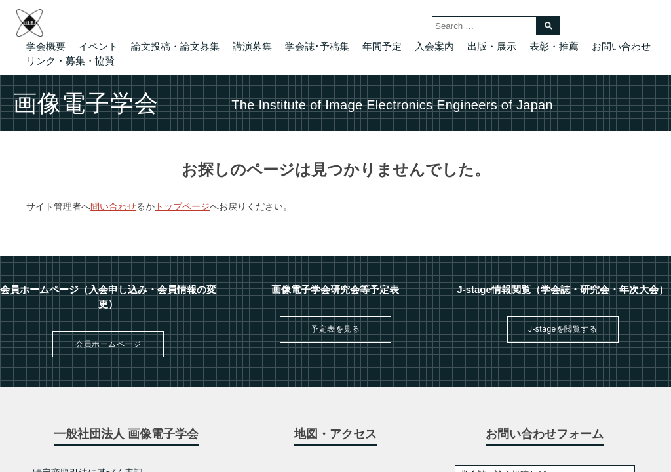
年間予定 (382, 46)
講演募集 (252, 46)
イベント (98, 46)
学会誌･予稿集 (317, 46)
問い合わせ (113, 206)
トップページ (182, 206)
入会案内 (434, 46)
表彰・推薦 (554, 46)
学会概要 (46, 46)
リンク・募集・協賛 (70, 60)
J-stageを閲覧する (562, 329)
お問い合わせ (621, 46)
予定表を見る (335, 329)
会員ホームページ (108, 344)
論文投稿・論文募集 (175, 46)
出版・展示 (491, 46)
